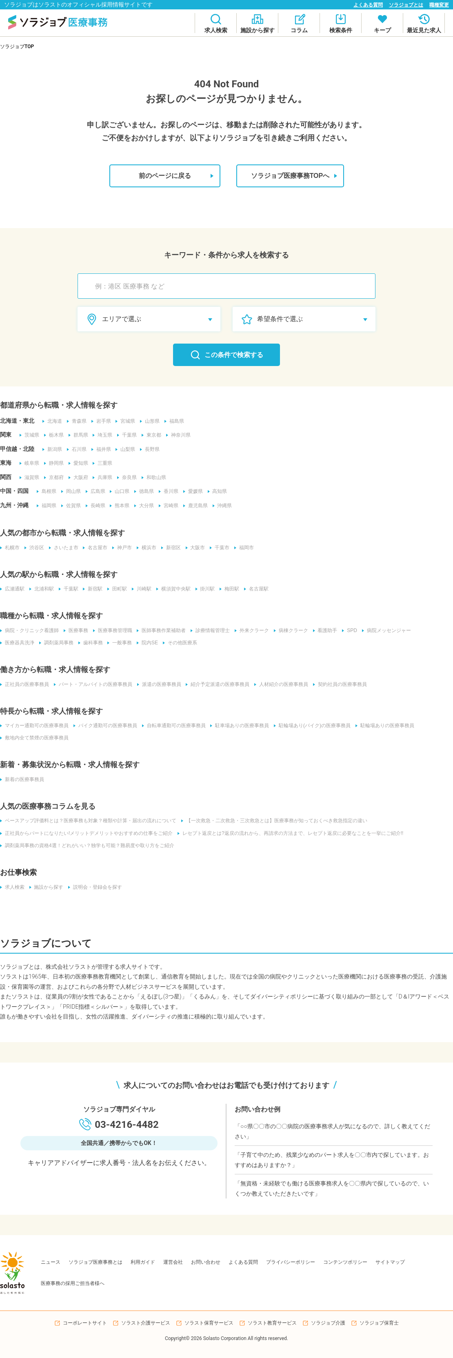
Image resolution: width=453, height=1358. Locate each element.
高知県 (218, 491)
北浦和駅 (41, 589)
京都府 (54, 477)
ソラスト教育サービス (272, 1322)
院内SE (147, 642)
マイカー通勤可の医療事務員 (34, 725)
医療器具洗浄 (17, 642)
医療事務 (76, 630)
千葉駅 (68, 589)
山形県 (150, 421)
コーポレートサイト (85, 1322)
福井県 (101, 449)
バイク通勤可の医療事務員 (105, 725)
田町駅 (117, 589)
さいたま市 (63, 547)
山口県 (120, 491)
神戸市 (122, 547)
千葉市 (220, 547)
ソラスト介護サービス (145, 1322)
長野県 (150, 449)
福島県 (174, 421)
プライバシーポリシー (290, 1262)
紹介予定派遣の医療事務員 (218, 684)
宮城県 (125, 421)
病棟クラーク (291, 630)
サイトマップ (390, 1262)
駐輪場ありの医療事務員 (385, 725)
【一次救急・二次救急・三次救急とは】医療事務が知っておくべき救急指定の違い (274, 820)
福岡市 (245, 547)
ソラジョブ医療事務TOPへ (293, 176)
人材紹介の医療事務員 (282, 684)
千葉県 (127, 435)
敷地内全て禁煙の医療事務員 (34, 737)
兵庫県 (103, 477)
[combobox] (230, 286)
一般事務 (120, 642)
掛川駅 (205, 589)
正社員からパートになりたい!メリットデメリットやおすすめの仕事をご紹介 (86, 833)
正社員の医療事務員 (24, 684)
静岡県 (54, 463)
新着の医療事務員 (22, 779)
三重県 (103, 463)
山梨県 (125, 449)
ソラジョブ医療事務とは (95, 1262)
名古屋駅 (257, 589)
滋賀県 (29, 477)
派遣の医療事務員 (159, 684)
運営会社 (173, 1262)
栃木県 (54, 435)
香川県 (169, 491)
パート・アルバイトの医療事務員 (93, 684)
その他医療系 (180, 642)
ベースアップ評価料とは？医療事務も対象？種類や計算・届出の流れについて (88, 820)
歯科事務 (90, 642)
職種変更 (439, 5)
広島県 (95, 491)
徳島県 (144, 491)
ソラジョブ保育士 (379, 1322)
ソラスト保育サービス (208, 1322)
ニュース (50, 1262)
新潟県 (52, 449)
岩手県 (101, 421)
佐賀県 (71, 505)
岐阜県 (29, 463)
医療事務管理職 (112, 630)
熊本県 (120, 505)
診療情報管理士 (210, 630)
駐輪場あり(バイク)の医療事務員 (312, 725)
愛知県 (78, 463)
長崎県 (95, 505)
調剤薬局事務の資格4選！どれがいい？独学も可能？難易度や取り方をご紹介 (87, 845)
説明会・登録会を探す (95, 886)
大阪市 (196, 547)
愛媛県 (193, 491)
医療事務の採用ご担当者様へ (72, 1283)
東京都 (152, 435)
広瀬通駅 (12, 589)
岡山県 (71, 491)
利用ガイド (143, 1262)
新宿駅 (93, 589)
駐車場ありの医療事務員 (240, 725)
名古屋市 (95, 547)
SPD (350, 630)
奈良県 (127, 477)
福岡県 (46, 505)
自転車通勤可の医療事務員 (174, 725)
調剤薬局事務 (56, 642)
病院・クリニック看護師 (29, 630)
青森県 (77, 421)
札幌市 (10, 547)
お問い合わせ (205, 1262)
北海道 (52, 421)
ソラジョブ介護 (328, 1322)
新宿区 (171, 547)
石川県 (77, 449)
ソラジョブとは (406, 5)
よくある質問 (368, 5)
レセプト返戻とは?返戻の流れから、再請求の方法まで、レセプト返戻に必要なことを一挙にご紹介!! (290, 833)
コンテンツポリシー (345, 1262)
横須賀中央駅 (174, 589)
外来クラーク (252, 630)
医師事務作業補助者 (161, 630)
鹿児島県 (196, 505)
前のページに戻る (174, 176)
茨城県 (29, 435)
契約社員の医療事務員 (340, 684)
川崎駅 (142, 589)
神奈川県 (179, 435)
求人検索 (12, 886)
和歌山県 (154, 477)
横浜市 (147, 547)
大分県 (144, 505)
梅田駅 (230, 589)
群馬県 (78, 435)
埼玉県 (103, 435)
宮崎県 (169, 505)
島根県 (46, 491)
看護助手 (325, 630)
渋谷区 (34, 547)
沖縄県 (223, 505)
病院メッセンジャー (387, 630)
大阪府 (78, 477)
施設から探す (46, 886)
